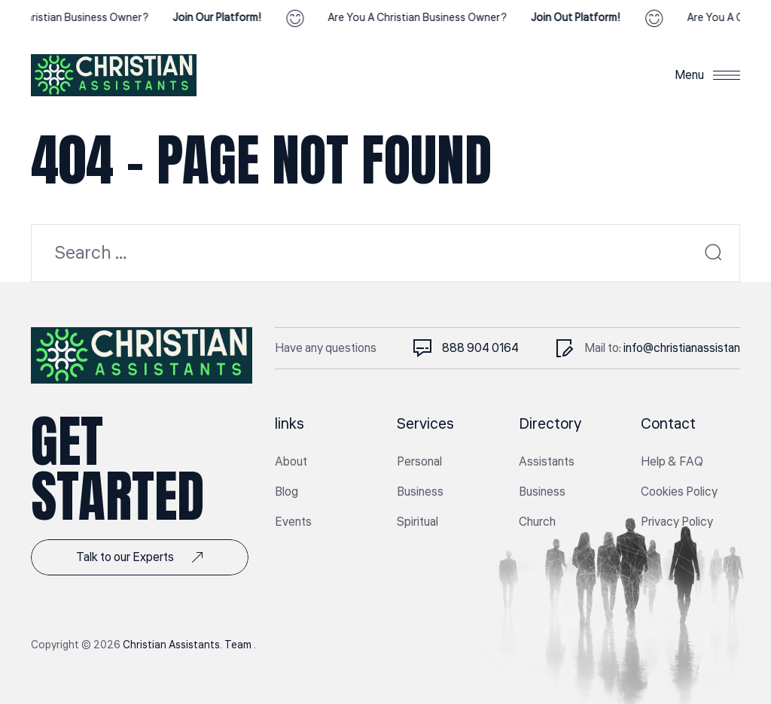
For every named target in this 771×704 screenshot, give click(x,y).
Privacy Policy (677, 522)
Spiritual (417, 522)
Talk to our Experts (139, 557)
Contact (668, 424)
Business (420, 492)
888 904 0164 (480, 348)
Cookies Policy (679, 492)
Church (537, 522)
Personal (419, 462)
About (291, 462)
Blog (286, 492)
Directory (550, 424)
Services (425, 424)
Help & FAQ (672, 462)
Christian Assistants (171, 645)
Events (293, 522)
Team (239, 645)
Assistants (546, 462)
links (289, 424)
